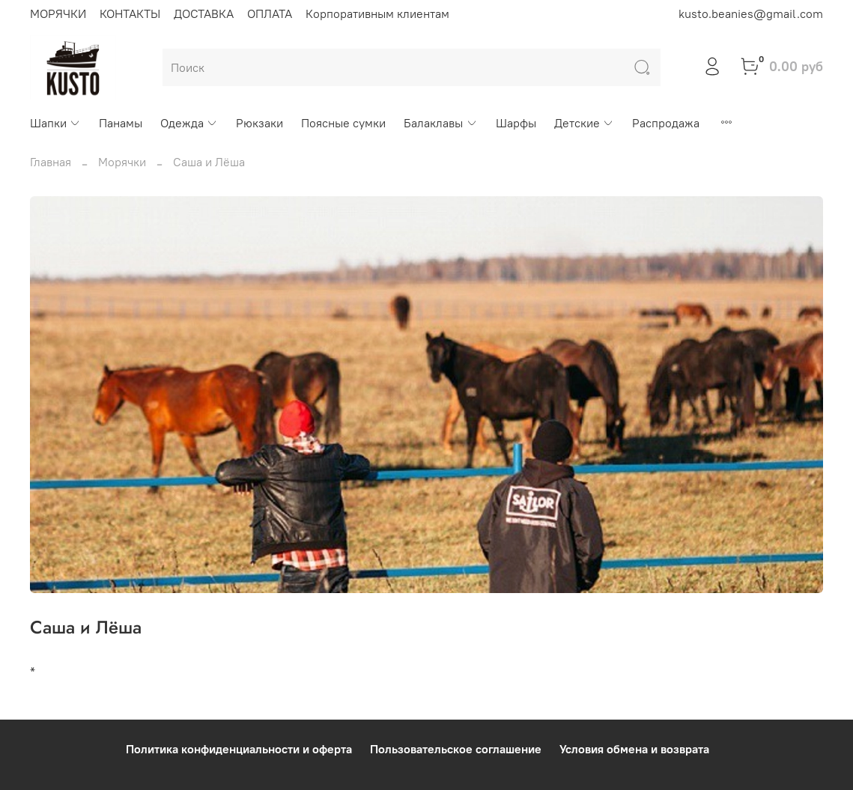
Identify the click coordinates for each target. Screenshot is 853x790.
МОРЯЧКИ (58, 13)
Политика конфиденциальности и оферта (239, 748)
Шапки (55, 122)
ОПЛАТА (269, 13)
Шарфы (516, 122)
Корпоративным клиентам (377, 13)
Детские (584, 122)
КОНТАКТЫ (130, 13)
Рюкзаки (259, 122)
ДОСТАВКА (204, 13)
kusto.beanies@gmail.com (751, 13)
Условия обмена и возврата (634, 748)
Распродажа (665, 122)
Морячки (122, 161)
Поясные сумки (343, 122)
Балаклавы (440, 122)
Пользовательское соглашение (455, 748)
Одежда (189, 122)
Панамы (120, 122)
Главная (50, 161)
